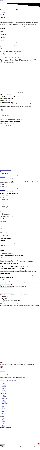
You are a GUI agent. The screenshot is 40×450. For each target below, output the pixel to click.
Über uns (3, 418)
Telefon (1, 110)
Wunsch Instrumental (4, 399)
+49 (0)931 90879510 (2, 118)
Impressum (3, 421)
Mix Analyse (3, 400)
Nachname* (1, 108)
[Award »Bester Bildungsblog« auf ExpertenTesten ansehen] (9, 433)
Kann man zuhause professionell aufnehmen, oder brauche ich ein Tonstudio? (12, 268)
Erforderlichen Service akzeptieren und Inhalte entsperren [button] (7, 185)
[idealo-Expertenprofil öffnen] (4, 433)
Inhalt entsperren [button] (2, 178)
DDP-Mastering (4, 387)
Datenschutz (3, 422)
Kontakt (3, 419)
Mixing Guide (3, 409)
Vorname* (1, 366)
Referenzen (3, 407)
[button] (20, 268)
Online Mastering (4, 384)
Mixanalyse (24, 286)
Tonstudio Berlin (26, 295)
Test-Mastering (3, 392)
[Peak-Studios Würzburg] (6, 291)
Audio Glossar (3, 408)
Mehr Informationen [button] (2, 177)
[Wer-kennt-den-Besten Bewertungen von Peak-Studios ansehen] (7, 438)
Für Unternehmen (4, 397)
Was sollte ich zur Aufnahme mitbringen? (6, 277)
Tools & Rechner (4, 398)
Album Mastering (4, 386)
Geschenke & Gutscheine (5, 410)
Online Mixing (3, 396)
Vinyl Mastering (4, 385)
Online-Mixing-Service (9, 286)
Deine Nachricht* (2, 113)
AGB (2, 425)
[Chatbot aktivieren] (39, 444)
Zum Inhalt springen (2, 0)
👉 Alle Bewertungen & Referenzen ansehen (5, 170)
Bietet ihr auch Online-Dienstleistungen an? (7, 284)
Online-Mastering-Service (16, 286)
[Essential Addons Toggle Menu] (0, 2)
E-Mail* (1, 109)
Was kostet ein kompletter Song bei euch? (6, 281)
